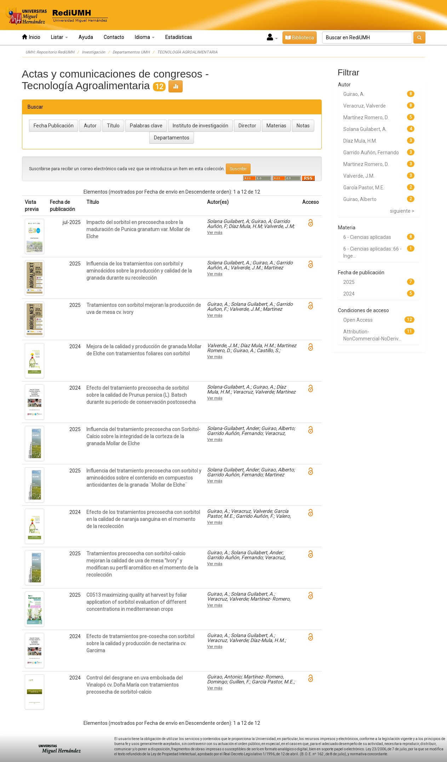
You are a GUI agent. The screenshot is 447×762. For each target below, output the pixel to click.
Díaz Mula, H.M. (360, 141)
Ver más (214, 232)
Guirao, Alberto (360, 199)
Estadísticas (178, 37)
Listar (59, 37)
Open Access (358, 320)
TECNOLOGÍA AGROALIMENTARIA (187, 52)
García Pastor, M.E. (363, 187)
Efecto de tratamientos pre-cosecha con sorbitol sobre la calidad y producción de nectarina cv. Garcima (140, 643)
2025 (349, 282)
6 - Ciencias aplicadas (367, 237)
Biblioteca (299, 37)
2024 (349, 294)
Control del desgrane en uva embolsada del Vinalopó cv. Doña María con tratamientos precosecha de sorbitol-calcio (134, 685)
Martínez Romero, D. (366, 117)
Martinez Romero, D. (366, 164)
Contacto (114, 37)
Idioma (145, 37)
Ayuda (86, 37)
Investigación (93, 52)
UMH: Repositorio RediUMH (49, 52)
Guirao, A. (354, 94)
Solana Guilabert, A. (365, 129)
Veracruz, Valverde (364, 106)
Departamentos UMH (131, 52)
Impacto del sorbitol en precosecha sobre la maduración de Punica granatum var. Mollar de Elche (138, 229)
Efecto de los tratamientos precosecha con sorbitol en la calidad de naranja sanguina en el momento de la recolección (143, 519)
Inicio (31, 37)
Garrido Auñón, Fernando (371, 152)
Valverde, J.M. (358, 176)
